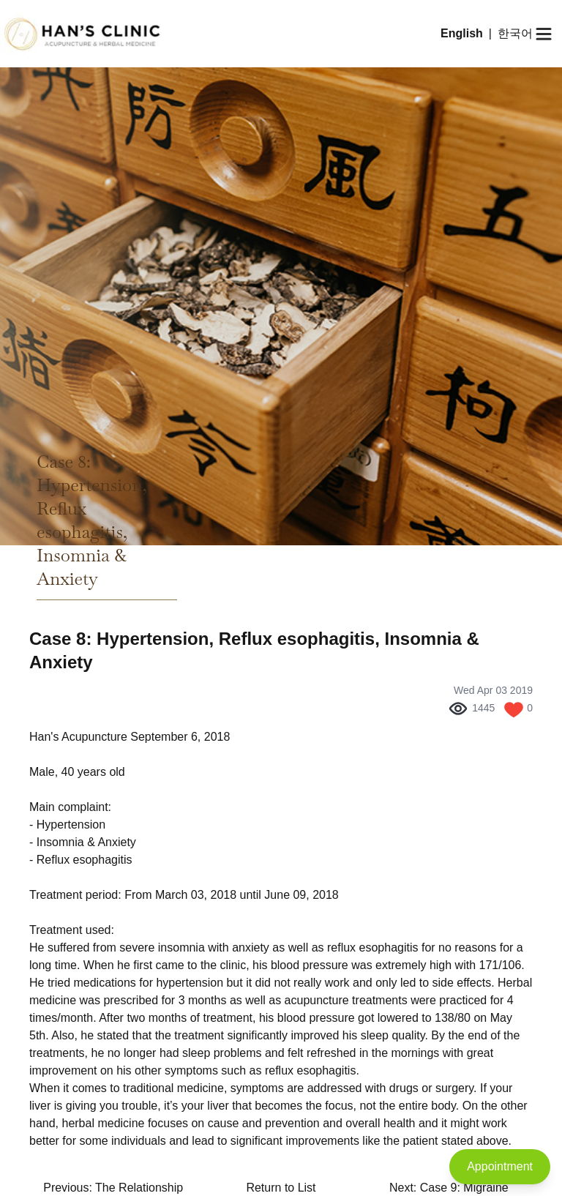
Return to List (280, 1187)
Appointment (500, 1166)
